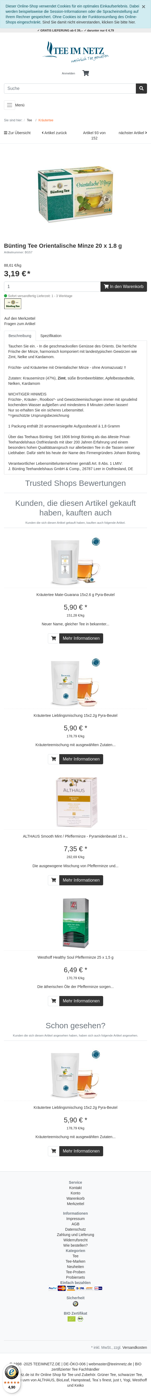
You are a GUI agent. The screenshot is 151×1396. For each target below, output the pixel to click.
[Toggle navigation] (9, 105)
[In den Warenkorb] (54, 638)
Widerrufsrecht (75, 1240)
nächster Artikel (133, 133)
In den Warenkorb (124, 286)
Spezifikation (50, 336)
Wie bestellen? (75, 1245)
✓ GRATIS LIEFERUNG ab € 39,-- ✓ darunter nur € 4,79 (75, 30)
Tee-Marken (75, 1261)
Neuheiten (75, 1267)
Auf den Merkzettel (19, 318)
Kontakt (75, 1188)
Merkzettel (75, 1204)
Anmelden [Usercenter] (68, 73)
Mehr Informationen (81, 638)
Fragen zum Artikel (19, 324)
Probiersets (75, 1277)
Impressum (75, 1219)
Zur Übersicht (17, 133)
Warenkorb (75, 1198)
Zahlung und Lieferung (75, 1235)
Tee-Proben (75, 1272)
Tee (76, 1256)
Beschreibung (20, 336)
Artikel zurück (54, 133)
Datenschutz (75, 1229)
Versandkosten (134, 1347)
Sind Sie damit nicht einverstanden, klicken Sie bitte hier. (89, 22)
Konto (76, 1193)
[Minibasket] (85, 73)
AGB (75, 1224)
